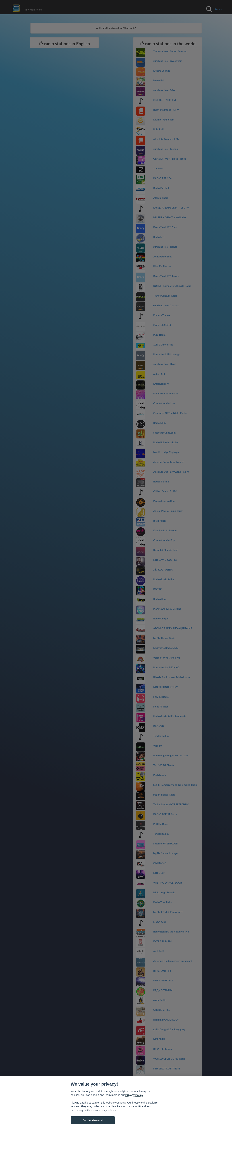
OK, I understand (93, 1120)
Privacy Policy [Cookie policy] (134, 1095)
